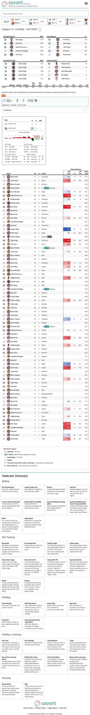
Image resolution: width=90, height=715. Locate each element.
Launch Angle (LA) (30, 487)
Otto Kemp (19, 43)
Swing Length (52, 543)
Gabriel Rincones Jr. (21, 47)
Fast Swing (11, 457)
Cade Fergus (19, 39)
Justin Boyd (66, 47)
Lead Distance (52, 640)
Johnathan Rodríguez (22, 51)
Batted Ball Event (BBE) (32, 502)
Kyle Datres (14, 210)
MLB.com (63, 708)
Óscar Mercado (15, 192)
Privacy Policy (40, 708)
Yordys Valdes (15, 229)
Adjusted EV (28, 518)
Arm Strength (29, 640)
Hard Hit (10, 452)
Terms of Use (28, 708)
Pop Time (5, 640)
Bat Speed (5, 543)
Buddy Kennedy (15, 199)
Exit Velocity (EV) (8, 487)
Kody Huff (14, 225)
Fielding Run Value (31, 657)
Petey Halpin (67, 54)
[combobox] (45, 13)
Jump (72, 640)
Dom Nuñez (14, 218)
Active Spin (51, 603)
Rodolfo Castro (15, 203)
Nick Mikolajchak (66, 71)
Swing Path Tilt (52, 560)
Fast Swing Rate (30, 543)
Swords (27, 581)
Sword (9, 460)
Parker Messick (66, 67)
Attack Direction (30, 560)
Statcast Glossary (15, 476)
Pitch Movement (30, 603)
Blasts (4, 581)
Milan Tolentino (15, 184)
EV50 (4, 518)
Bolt (26, 684)
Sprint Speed (6, 684)
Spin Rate (73, 603)
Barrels (49, 487)
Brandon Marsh (15, 349)
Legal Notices (53, 708)
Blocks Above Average (77, 657)
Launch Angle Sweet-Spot (11, 502)
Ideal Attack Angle (8, 560)
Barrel (11, 454)
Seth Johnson (65, 79)
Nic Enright (64, 75)
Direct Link (6, 105)
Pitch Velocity (6, 603)
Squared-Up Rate (76, 560)
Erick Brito (66, 51)
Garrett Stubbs (15, 188)
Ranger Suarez (65, 64)
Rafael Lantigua (15, 237)
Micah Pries (14, 214)
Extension (5, 620)
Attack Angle (74, 543)
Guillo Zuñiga (22, 64)
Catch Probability (53, 657)
